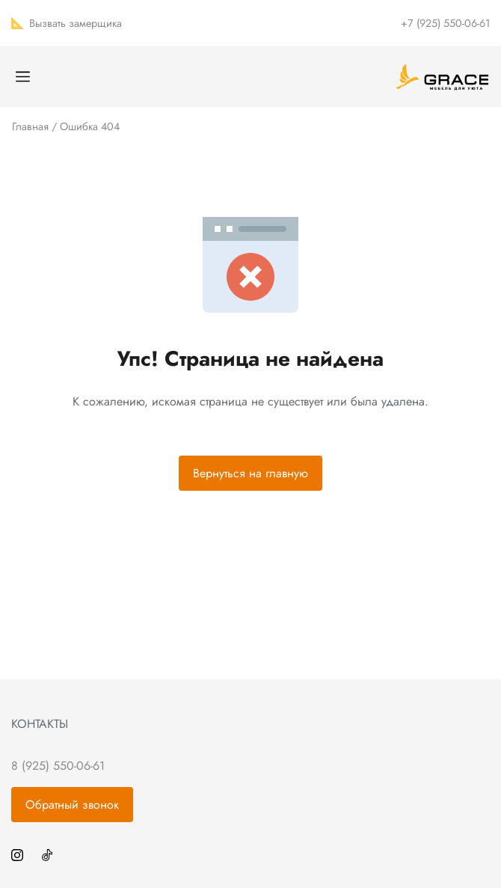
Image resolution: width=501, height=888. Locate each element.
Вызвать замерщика (75, 23)
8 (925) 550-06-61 (58, 765)
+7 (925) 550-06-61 (445, 23)
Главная (30, 126)
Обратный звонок (72, 804)
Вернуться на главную (250, 473)
